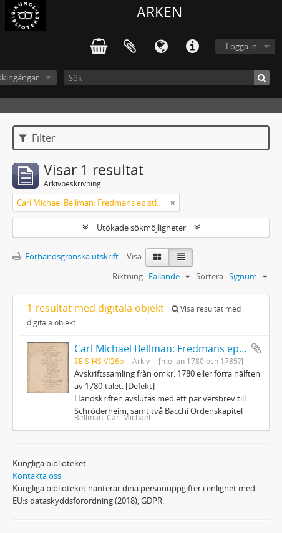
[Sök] (167, 77)
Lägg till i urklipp (256, 348)
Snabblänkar (192, 46)
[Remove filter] (172, 202)
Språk (161, 46)
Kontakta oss (36, 475)
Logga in (241, 46)
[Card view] (157, 257)
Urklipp (129, 46)
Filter (37, 138)
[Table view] (180, 257)
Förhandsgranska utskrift (65, 256)
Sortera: (210, 276)
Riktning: (128, 276)
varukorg (98, 46)
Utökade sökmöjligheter (141, 227)
